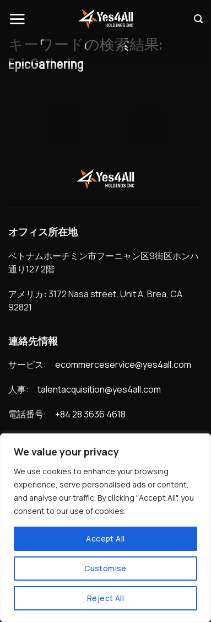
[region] (105, 527)
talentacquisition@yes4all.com (99, 389)
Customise (105, 568)
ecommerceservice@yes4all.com (123, 364)
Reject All (105, 598)
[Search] (198, 19)
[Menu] (17, 19)
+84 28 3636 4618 (90, 414)
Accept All (105, 538)
